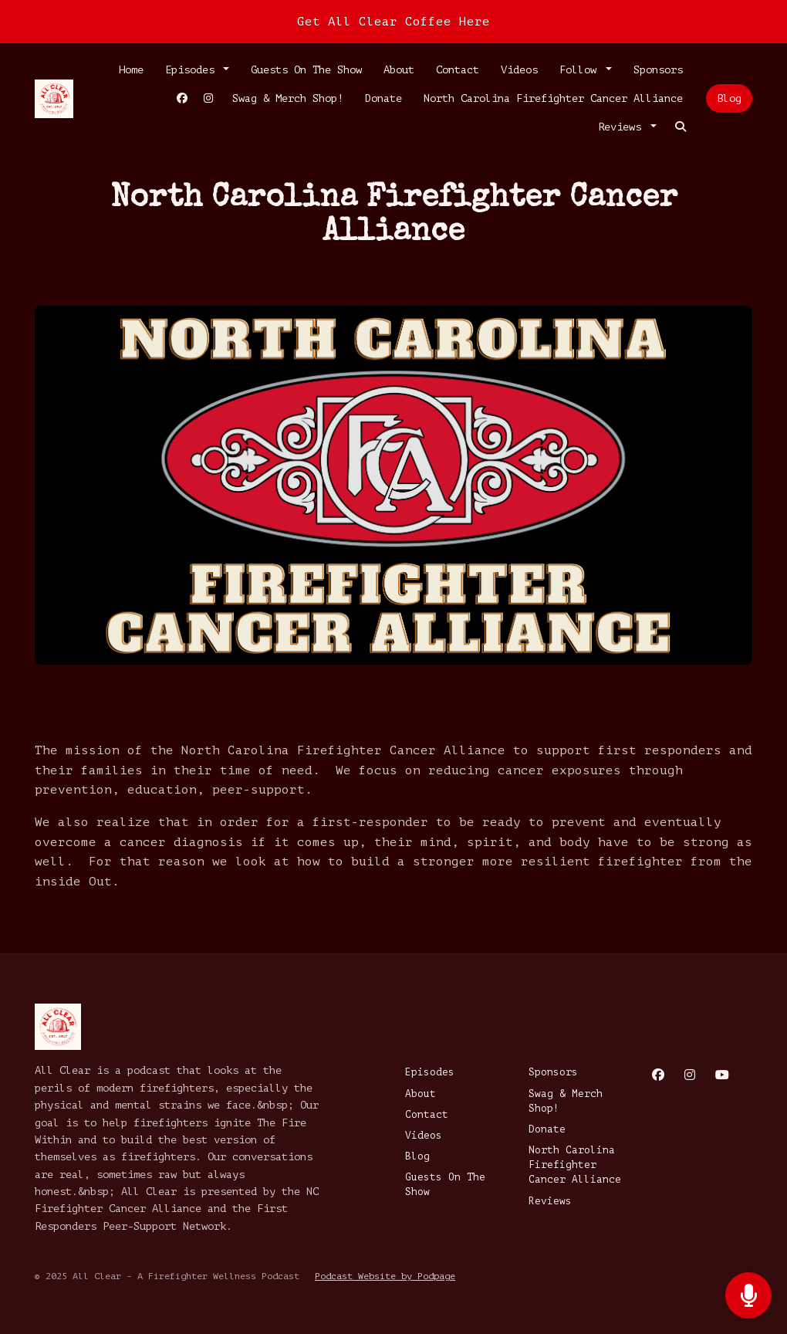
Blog (729, 98)
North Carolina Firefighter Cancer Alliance (553, 98)
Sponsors (658, 70)
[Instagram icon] (689, 1075)
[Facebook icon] (658, 1075)
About (398, 70)
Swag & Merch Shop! (287, 98)
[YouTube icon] (722, 1075)
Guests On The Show (306, 70)
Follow (581, 70)
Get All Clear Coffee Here (393, 22)
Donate (383, 98)
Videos (519, 70)
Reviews (622, 127)
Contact (457, 70)
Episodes (193, 70)
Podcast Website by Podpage (385, 1276)
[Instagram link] (208, 98)
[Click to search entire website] (680, 127)
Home (131, 70)
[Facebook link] (182, 98)
